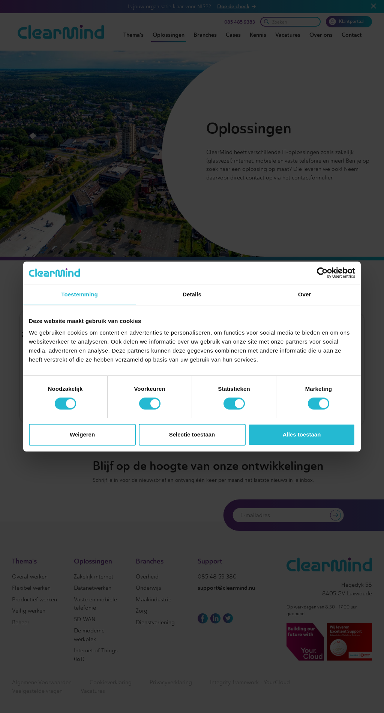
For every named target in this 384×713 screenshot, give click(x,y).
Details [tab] (192, 294)
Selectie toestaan (192, 434)
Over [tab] (304, 294)
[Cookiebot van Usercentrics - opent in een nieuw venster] (322, 272)
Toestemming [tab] (79, 294)
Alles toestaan (302, 434)
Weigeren (82, 434)
